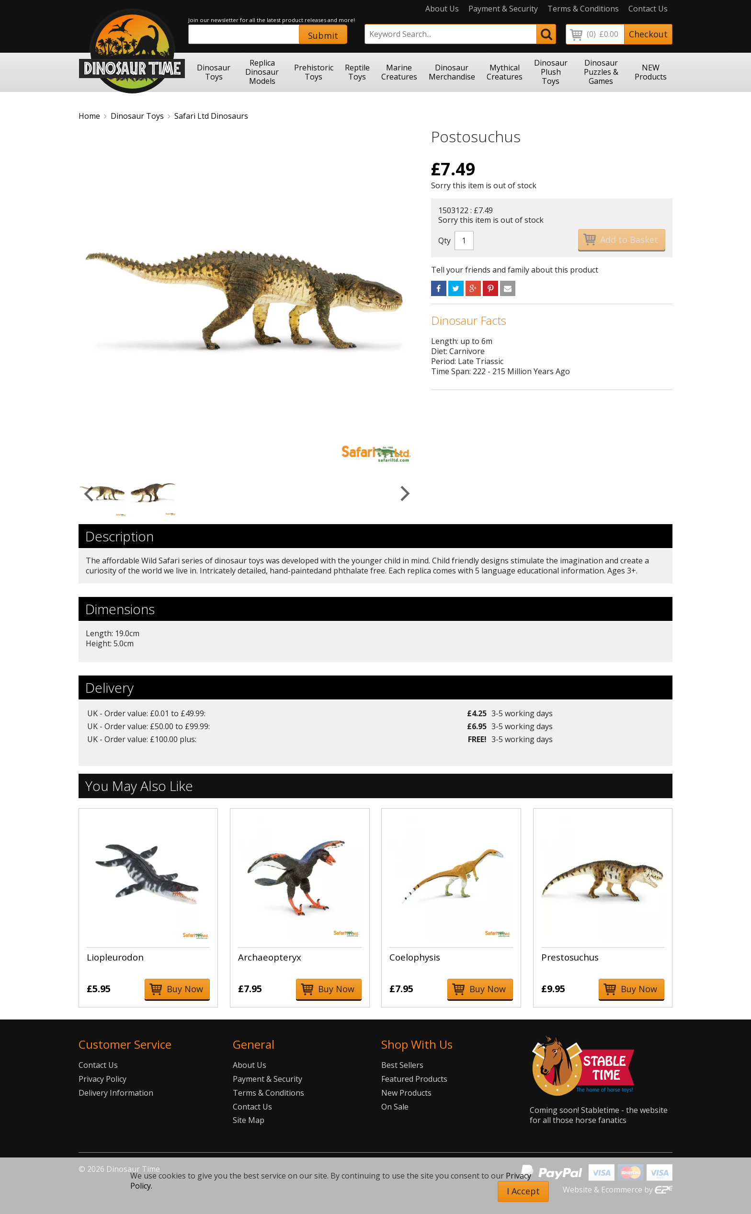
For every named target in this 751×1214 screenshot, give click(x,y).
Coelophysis (414, 957)
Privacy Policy (102, 1079)
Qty (444, 240)
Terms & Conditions (583, 9)
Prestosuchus (570, 957)
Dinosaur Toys (137, 116)
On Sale (395, 1106)
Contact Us (648, 9)
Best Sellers (402, 1065)
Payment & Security (503, 9)
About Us (442, 9)
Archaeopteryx (269, 957)
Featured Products (414, 1079)
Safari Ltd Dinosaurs (211, 116)
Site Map (248, 1120)
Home (89, 116)
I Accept (523, 1191)
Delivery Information (116, 1093)
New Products (406, 1093)
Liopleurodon (115, 957)
